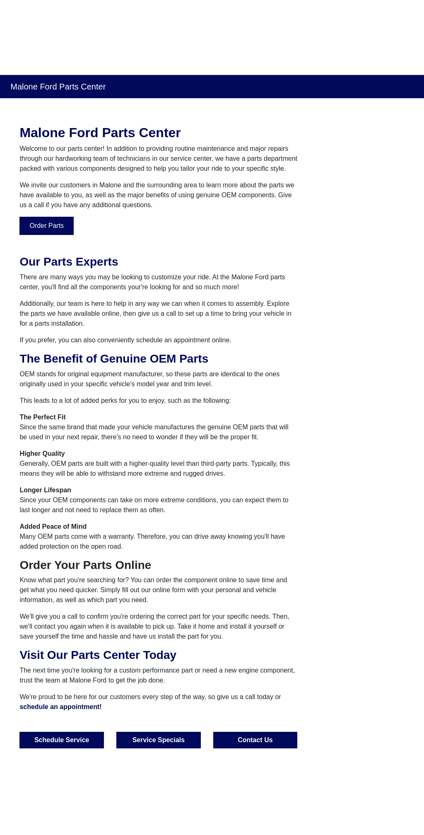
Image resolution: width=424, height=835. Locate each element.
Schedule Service (61, 739)
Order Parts (46, 225)
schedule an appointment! (60, 706)
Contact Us (255, 739)
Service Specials (158, 739)
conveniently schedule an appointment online (163, 340)
